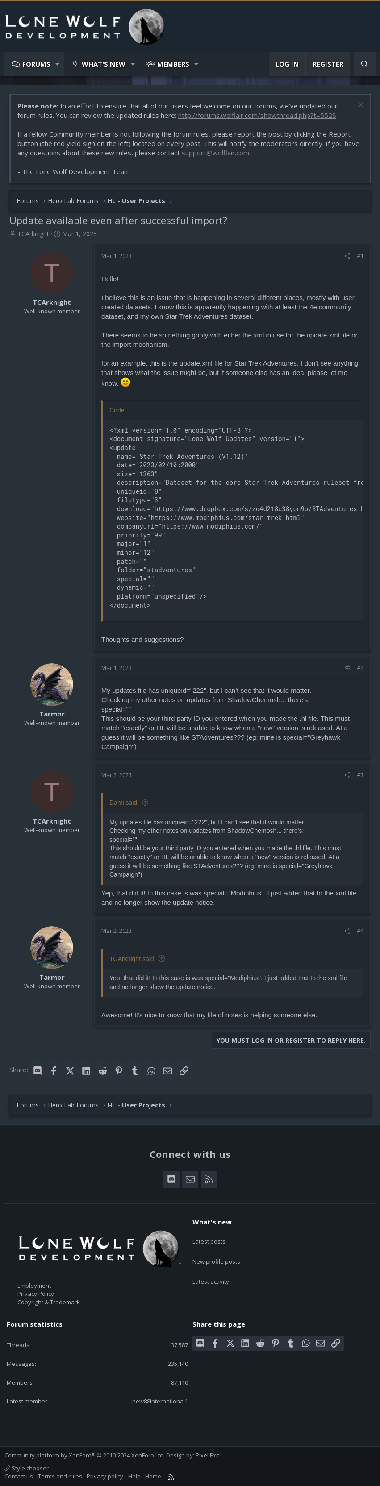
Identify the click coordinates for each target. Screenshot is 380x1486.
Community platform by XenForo (84, 1455)
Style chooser (26, 1468)
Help (134, 1476)
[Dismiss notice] (359, 106)
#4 (360, 931)
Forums (36, 63)
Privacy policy (105, 1476)
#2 (360, 668)
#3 (360, 775)
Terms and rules (60, 1476)
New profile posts (216, 1253)
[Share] (348, 255)
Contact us (18, 1476)
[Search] (365, 64)
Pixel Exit (207, 1455)
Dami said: (124, 802)
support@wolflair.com (215, 152)
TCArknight (33, 233)
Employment (34, 1286)
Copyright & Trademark (48, 1302)
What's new (103, 63)
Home (153, 1476)
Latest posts (208, 1237)
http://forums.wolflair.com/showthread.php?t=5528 (257, 115)
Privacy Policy (35, 1294)
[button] (57, 64)
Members (173, 63)
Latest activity (210, 1269)
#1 (360, 256)
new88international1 (160, 1401)
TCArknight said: (132, 958)
